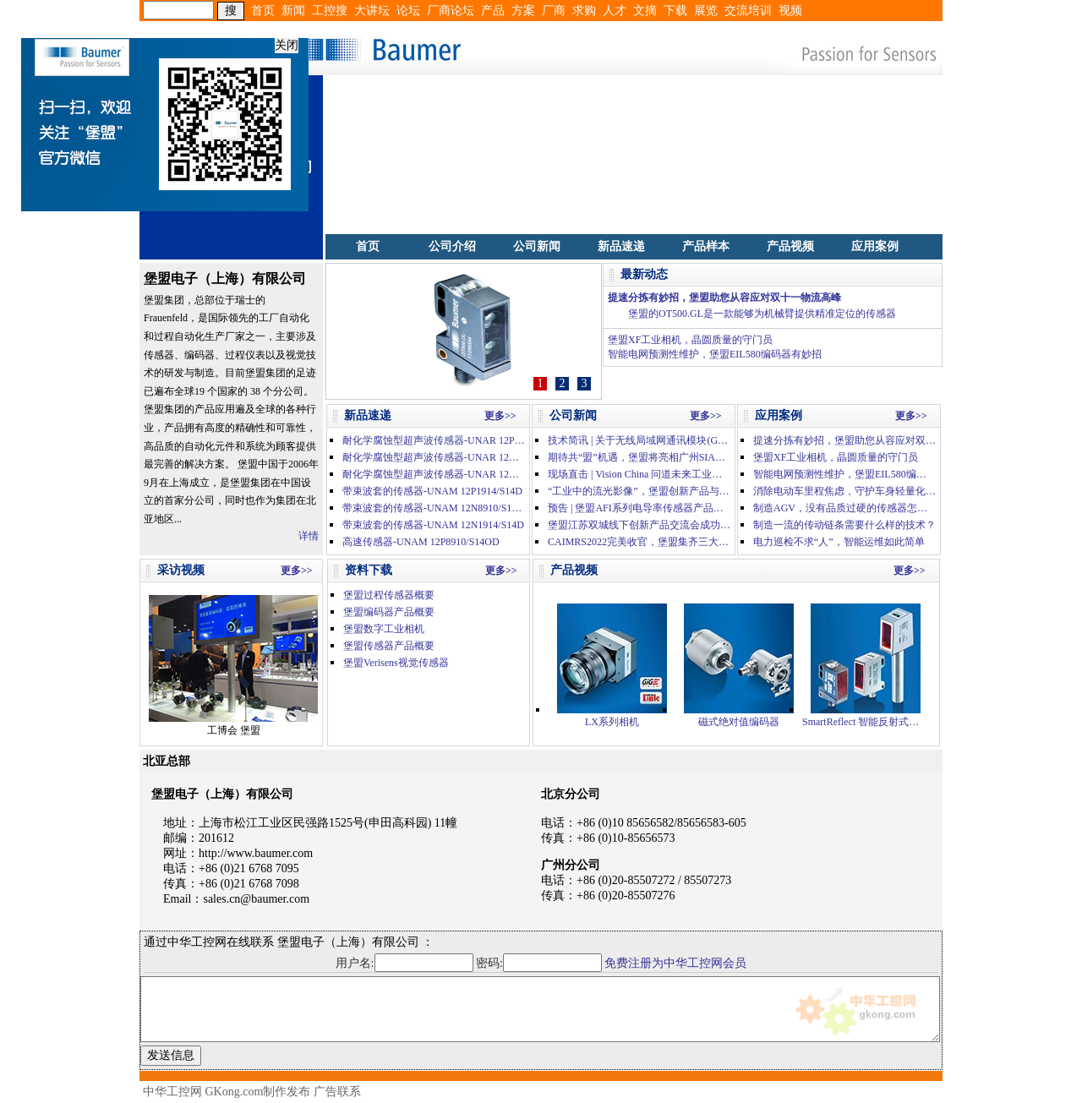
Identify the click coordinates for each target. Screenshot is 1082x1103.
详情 (308, 536)
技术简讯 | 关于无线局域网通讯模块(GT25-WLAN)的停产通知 (639, 440)
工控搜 (329, 10)
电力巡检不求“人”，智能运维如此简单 (839, 542)
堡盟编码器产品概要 (388, 612)
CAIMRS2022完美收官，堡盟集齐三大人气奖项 (639, 542)
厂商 (554, 10)
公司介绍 (452, 246)
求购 (584, 10)
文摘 (645, 10)
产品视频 (790, 246)
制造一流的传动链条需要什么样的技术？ (844, 525)
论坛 (408, 10)
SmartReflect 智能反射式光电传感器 (865, 665)
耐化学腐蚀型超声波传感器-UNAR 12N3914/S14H (433, 457)
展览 (706, 10)
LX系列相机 (612, 665)
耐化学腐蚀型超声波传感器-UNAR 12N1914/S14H (433, 474)
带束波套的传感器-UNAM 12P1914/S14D (432, 491)
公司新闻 (536, 246)
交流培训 (748, 10)
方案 (523, 10)
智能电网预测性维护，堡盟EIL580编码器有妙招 (715, 354)
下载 (675, 10)
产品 (493, 10)
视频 (790, 10)
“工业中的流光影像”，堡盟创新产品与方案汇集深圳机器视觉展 (639, 491)
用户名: (404, 963)
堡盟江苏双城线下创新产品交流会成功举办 (639, 525)
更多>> (500, 416)
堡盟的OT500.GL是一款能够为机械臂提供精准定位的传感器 (762, 313)
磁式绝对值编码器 (739, 665)
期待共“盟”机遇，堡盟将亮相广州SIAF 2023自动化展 (639, 457)
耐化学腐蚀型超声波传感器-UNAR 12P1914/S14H (433, 440)
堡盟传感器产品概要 (388, 646)
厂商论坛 (450, 10)
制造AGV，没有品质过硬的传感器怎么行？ (844, 508)
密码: (540, 963)
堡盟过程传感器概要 (388, 595)
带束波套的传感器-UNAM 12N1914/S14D (433, 525)
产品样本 (706, 246)
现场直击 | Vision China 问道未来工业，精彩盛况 (639, 474)
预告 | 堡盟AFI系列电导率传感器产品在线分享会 (639, 508)
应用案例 (875, 246)
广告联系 (337, 1091)
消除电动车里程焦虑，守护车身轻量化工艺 (844, 491)
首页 (263, 10)
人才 (614, 10)
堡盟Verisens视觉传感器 (396, 663)
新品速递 (621, 246)
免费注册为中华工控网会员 (675, 963)
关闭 (281, 40)
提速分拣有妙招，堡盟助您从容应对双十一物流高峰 (724, 297)
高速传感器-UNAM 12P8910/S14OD (421, 542)
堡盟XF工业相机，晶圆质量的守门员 (690, 340)
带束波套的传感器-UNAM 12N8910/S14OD (433, 508)
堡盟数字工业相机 (383, 629)
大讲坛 (372, 10)
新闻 (293, 10)
